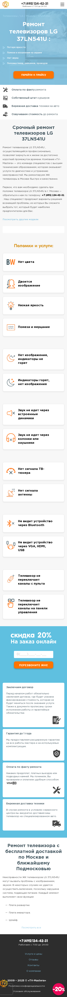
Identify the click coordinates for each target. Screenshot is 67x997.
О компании (33, 971)
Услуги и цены (33, 954)
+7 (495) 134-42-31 (34, 4)
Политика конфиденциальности (27, 986)
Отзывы (33, 960)
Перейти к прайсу (33, 74)
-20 (59, 989)
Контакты (33, 965)
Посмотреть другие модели (20, 220)
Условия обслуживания (26, 991)
